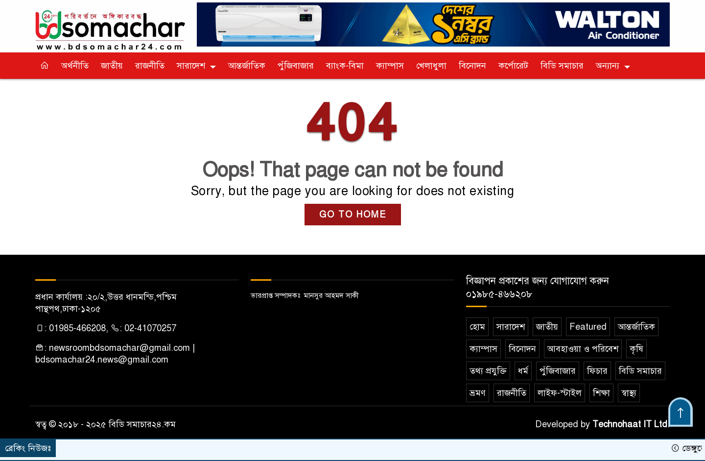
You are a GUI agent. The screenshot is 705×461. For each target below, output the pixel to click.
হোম (477, 326)
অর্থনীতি (75, 65)
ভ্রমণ (478, 393)
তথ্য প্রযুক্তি (488, 370)
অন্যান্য (607, 65)
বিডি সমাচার (562, 65)
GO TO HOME (352, 214)
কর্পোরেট (513, 65)
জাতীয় (112, 65)
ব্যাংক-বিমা (345, 65)
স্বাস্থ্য (628, 393)
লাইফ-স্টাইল (560, 393)
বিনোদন (472, 65)
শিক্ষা (601, 393)
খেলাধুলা (431, 65)
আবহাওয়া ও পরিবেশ (582, 348)
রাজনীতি (149, 65)
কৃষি (636, 348)
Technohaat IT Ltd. (631, 424)
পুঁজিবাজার (296, 65)
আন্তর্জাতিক (246, 65)
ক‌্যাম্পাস (390, 65)
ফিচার (597, 370)
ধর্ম (523, 370)
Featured (588, 326)
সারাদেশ (191, 65)
